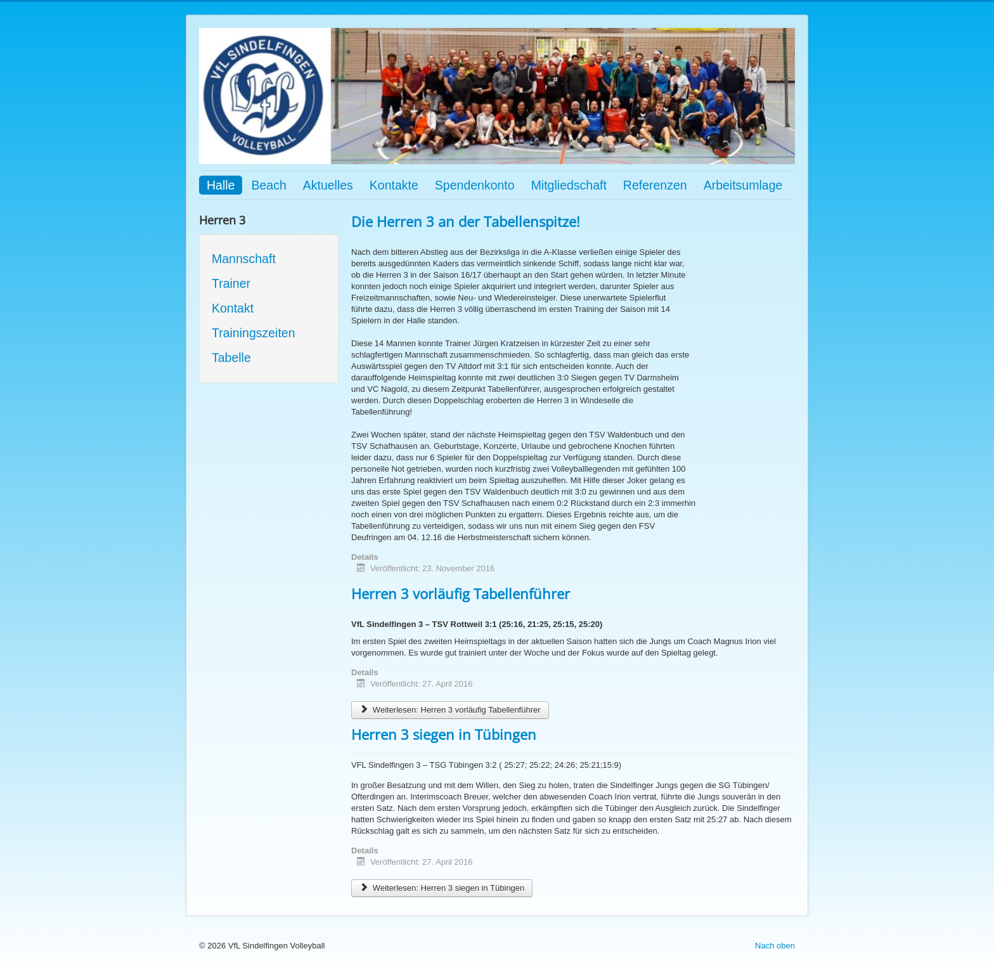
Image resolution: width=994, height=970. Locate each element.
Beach (268, 185)
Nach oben (775, 945)
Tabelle (231, 358)
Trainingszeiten (253, 333)
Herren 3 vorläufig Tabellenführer (460, 593)
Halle (221, 185)
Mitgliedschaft (569, 185)
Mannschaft (244, 259)
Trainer (231, 283)
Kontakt (233, 308)
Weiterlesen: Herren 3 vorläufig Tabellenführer (450, 710)
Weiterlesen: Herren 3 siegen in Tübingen (441, 888)
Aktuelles (328, 185)
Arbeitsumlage (743, 185)
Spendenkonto (475, 185)
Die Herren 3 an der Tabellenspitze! (465, 221)
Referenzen (655, 185)
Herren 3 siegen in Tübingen (443, 734)
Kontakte (394, 185)
